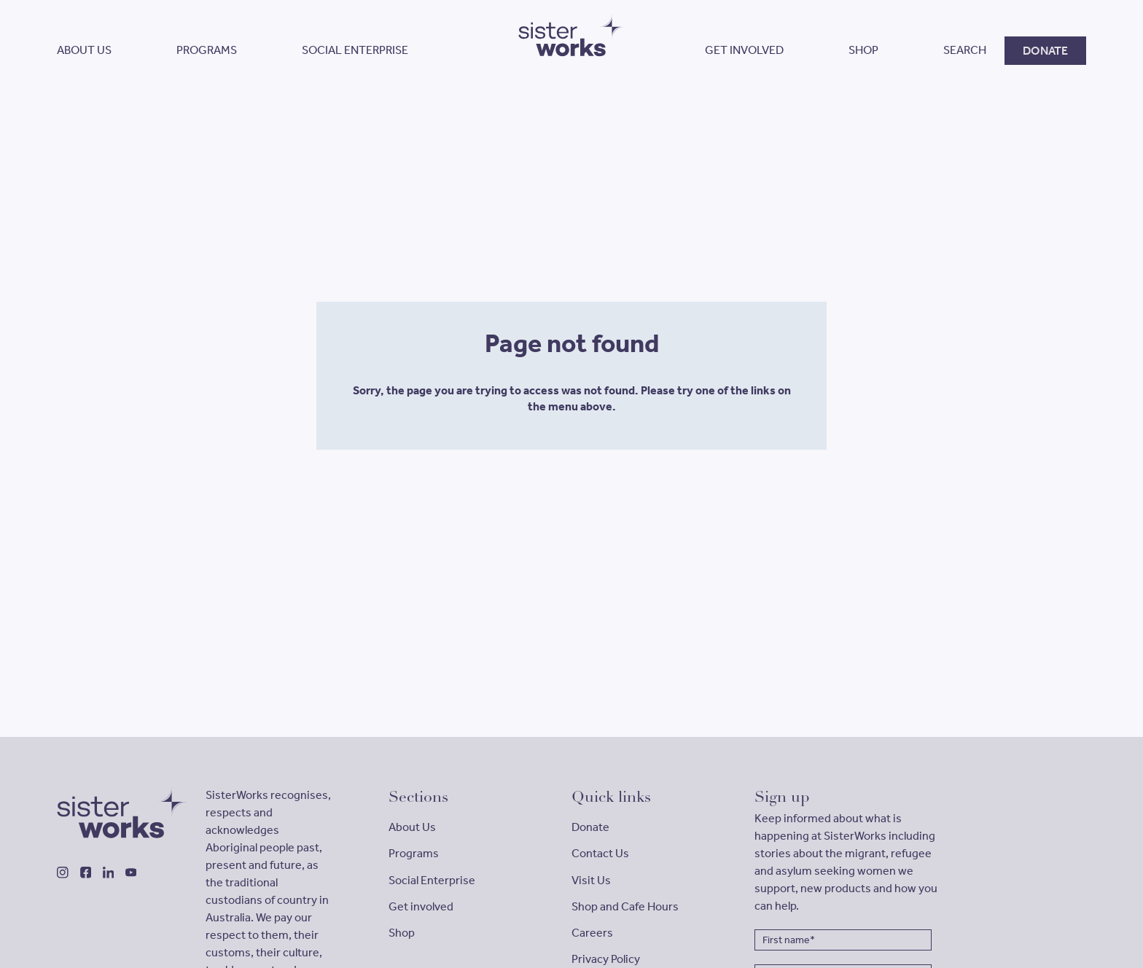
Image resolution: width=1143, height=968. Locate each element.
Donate (590, 827)
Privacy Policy (606, 959)
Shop (402, 933)
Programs (414, 853)
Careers (592, 933)
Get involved (421, 906)
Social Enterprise (432, 880)
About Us (412, 827)
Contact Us (600, 853)
